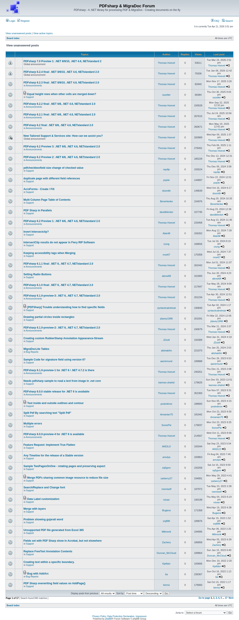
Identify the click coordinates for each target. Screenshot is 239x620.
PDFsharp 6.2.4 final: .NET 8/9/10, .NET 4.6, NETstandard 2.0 (61, 71)
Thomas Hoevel (166, 62)
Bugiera (166, 510)
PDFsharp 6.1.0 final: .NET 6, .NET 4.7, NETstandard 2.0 (58, 285)
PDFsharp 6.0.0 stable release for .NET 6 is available (56, 391)
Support (30, 97)
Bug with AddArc (38, 573)
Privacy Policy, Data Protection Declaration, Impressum (119, 616)
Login (10, 21)
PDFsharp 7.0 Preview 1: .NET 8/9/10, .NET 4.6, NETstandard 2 (62, 61)
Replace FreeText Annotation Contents (48, 551)
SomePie (167, 425)
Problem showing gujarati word (43, 519)
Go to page (204, 598)
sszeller (166, 94)
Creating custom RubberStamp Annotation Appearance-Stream (63, 338)
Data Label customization (43, 499)
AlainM (166, 233)
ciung (166, 244)
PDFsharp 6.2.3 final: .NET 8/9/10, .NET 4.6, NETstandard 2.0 (61, 82)
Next (231, 598)
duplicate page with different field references (52, 178)
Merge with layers (35, 508)
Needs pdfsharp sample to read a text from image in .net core (62, 380)
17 (226, 598)
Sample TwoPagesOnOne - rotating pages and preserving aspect (64, 466)
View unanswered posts (18, 33)
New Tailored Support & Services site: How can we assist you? (63, 135)
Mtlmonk (166, 531)
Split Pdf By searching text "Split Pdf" (47, 412)
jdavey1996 (166, 318)
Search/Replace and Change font (44, 487)
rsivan (166, 499)
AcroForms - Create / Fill (39, 189)
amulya (166, 457)
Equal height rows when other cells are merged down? (61, 94)
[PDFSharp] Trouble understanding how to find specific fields (66, 307)
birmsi (166, 585)
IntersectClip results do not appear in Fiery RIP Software (59, 242)
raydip (166, 169)
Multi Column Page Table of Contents (47, 199)
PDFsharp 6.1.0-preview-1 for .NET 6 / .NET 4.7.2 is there (59, 370)
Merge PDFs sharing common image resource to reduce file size (67, 477)
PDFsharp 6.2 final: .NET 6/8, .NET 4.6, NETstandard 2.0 (58, 125)
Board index (13, 38)
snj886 (166, 521)
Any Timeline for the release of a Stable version (53, 455)
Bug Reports (32, 352)
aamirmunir (166, 361)
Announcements (34, 85)
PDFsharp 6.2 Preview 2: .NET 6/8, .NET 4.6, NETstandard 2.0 (62, 157)
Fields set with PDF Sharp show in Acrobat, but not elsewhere (63, 540)
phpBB (108, 619)
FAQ (215, 21)
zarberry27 (166, 478)
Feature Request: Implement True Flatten (49, 444)
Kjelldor (166, 563)
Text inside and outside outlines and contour (55, 403)
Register (23, 21)
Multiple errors (33, 423)
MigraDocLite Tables (36, 349)
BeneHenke (166, 201)
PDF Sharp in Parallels (38, 210)
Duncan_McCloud (166, 553)
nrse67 (166, 254)
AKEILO (166, 446)
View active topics (43, 33)
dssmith (166, 190)
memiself (166, 489)
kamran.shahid (166, 382)
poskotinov (166, 403)
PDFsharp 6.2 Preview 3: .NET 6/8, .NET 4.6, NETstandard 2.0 (62, 146)
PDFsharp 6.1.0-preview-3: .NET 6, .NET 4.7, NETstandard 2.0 (62, 295)
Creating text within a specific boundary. (49, 562)
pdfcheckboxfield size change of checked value (53, 167)
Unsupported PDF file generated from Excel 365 (54, 530)
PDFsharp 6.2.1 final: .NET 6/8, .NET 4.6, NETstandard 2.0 (59, 114)
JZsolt (166, 340)
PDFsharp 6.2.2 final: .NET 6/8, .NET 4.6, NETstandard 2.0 (59, 103)
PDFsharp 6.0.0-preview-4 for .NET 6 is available (54, 434)
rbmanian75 (166, 414)
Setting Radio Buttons (37, 274)
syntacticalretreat (166, 308)
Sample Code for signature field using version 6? (54, 359)
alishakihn (166, 350)
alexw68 (166, 276)
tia (166, 574)
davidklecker (166, 212)
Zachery (166, 542)
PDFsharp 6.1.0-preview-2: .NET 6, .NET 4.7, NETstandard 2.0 (62, 327)
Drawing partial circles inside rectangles (49, 317)
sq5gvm (166, 467)
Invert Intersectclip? (36, 231)
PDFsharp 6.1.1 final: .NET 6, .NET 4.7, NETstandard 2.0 (58, 263)
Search (227, 21)
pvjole (166, 180)
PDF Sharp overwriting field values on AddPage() (54, 583)
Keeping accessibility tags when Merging (49, 253)
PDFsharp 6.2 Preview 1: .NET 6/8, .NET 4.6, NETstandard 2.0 (62, 221)
